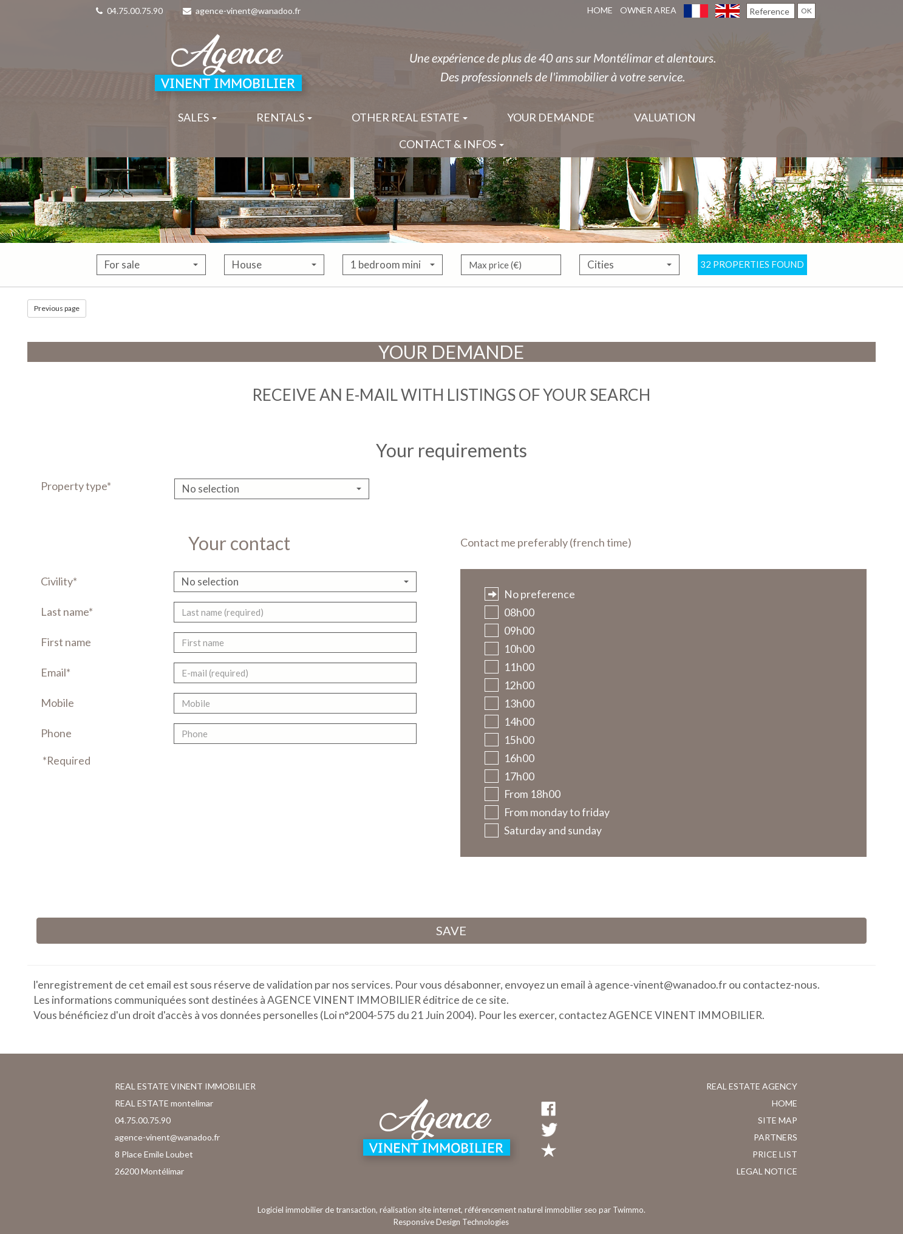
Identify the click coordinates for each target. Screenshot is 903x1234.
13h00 (509, 704)
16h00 (509, 758)
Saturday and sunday (543, 830)
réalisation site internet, (422, 1210)
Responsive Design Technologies (451, 1222)
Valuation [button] (664, 117)
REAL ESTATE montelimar (164, 1103)
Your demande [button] (551, 117)
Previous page (57, 308)
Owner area (648, 10)
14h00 (509, 722)
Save (451, 930)
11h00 (509, 667)
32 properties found (752, 282)
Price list (774, 1154)
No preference (530, 594)
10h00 (509, 649)
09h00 (509, 631)
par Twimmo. (622, 1210)
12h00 (509, 685)
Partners (775, 1137)
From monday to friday (547, 812)
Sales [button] (197, 117)
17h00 (509, 776)
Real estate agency (751, 1086)
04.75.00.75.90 (129, 10)
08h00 (509, 612)
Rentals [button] (284, 117)
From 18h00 (523, 794)
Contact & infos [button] (451, 144)
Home (600, 10)
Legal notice (767, 1171)
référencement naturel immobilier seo (532, 1210)
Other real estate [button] (410, 117)
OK (806, 10)
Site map (777, 1120)
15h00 (509, 740)
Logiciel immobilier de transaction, (318, 1210)
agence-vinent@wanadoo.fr (242, 10)
